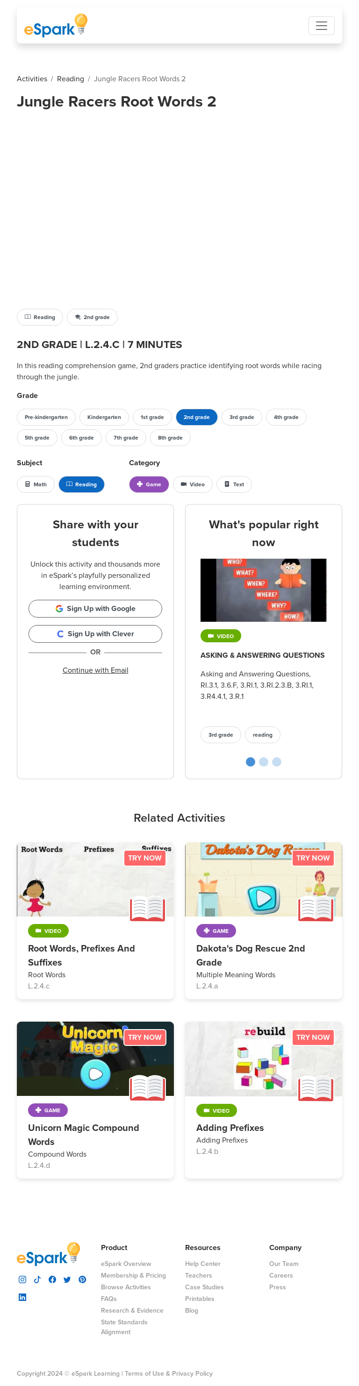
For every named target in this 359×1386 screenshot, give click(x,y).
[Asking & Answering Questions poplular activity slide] (250, 762)
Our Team (284, 1264)
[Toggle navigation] (322, 25)
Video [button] (193, 484)
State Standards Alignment (124, 1327)
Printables (200, 1299)
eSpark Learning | (96, 1374)
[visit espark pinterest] (82, 1278)
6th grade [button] (81, 438)
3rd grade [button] (242, 417)
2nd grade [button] (92, 317)
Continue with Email (96, 670)
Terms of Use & (147, 1374)
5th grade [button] (37, 438)
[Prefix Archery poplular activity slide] (276, 762)
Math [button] (36, 484)
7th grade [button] (126, 438)
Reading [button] (40, 317)
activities (32, 78)
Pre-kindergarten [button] (46, 417)
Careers (281, 1275)
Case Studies (204, 1287)
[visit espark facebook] (52, 1278)
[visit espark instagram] (22, 1278)
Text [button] (234, 484)
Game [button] (149, 484)
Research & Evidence (132, 1310)
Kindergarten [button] (104, 417)
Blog (191, 1310)
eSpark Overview (126, 1264)
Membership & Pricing (133, 1275)
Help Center (203, 1264)
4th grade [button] (286, 417)
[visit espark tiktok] (37, 1278)
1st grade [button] (152, 417)
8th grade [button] (170, 438)
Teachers (198, 1275)
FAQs (109, 1299)
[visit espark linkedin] (22, 1296)
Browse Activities (126, 1287)
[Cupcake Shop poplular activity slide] (263, 762)
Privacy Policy (192, 1374)
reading (70, 78)
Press (277, 1287)
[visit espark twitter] (67, 1278)
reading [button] (263, 735)
